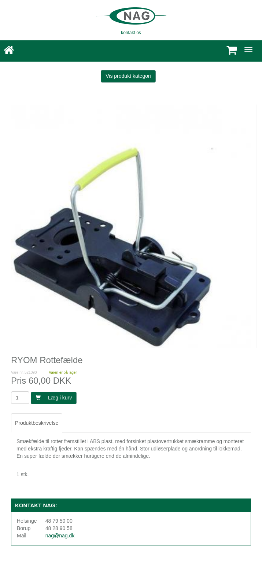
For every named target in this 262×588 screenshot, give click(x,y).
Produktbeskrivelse (36, 423)
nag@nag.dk (60, 535)
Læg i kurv (54, 398)
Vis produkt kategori (128, 76)
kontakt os (131, 32)
